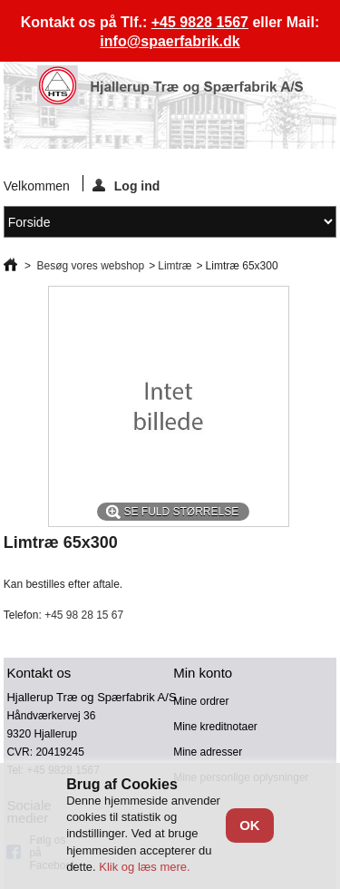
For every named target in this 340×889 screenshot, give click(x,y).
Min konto (202, 672)
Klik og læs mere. (144, 867)
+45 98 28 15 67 (83, 615)
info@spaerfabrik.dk (169, 41)
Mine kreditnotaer (215, 726)
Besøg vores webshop (90, 265)
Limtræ (174, 265)
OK (249, 825)
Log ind (126, 185)
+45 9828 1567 (199, 22)
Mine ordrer (200, 701)
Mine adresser (207, 752)
